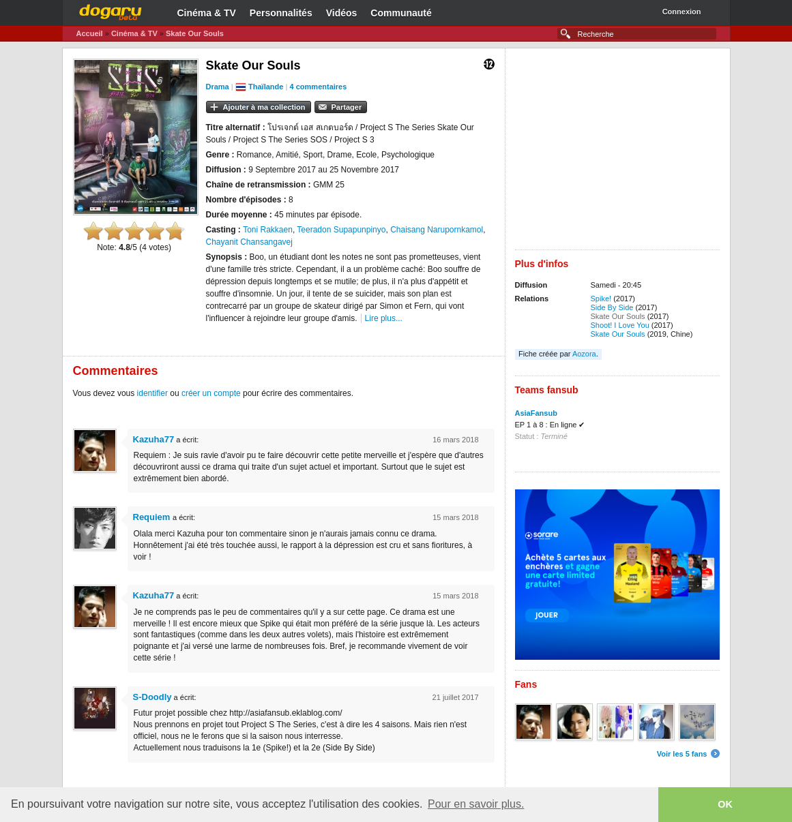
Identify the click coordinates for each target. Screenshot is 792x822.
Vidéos (341, 12)
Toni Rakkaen (268, 229)
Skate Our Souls (195, 33)
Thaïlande (265, 86)
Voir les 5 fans (682, 754)
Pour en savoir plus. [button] (476, 804)
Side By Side (612, 307)
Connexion (681, 11)
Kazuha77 (154, 439)
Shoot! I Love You (620, 325)
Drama (217, 86)
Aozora (584, 354)
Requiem (153, 517)
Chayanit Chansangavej (249, 242)
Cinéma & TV (206, 12)
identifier (152, 393)
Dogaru (110, 10)
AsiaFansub (536, 413)
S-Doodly (152, 697)
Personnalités (281, 12)
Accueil (89, 33)
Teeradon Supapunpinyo (341, 229)
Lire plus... (383, 318)
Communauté (400, 12)
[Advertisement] (617, 154)
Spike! (601, 298)
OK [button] (725, 804)
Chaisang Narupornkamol (436, 229)
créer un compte (211, 393)
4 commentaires (318, 86)
